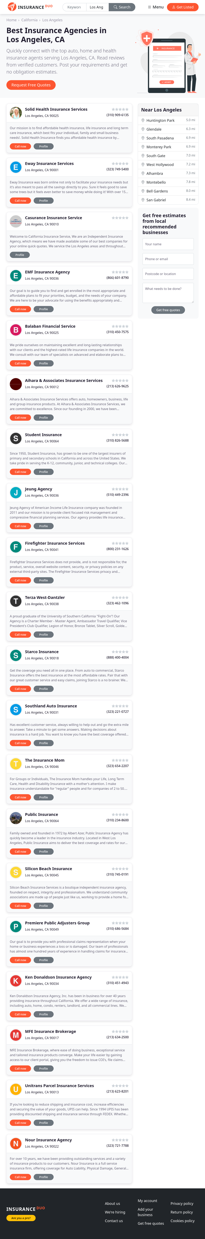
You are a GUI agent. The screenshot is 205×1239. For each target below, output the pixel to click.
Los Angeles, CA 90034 (42, 983)
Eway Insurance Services (49, 163)
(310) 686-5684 (118, 928)
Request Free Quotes (31, 85)
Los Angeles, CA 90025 (42, 116)
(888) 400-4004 (118, 657)
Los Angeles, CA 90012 (42, 387)
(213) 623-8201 (118, 1091)
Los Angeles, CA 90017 (42, 1038)
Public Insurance (41, 814)
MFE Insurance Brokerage (50, 1031)
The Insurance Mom (44, 760)
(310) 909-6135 (118, 115)
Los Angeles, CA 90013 (42, 1092)
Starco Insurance (42, 651)
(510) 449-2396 (118, 494)
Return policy (182, 1212)
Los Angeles (52, 19)
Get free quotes (168, 310)
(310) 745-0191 (118, 874)
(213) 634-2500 (118, 1037)
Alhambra (168, 173)
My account (147, 1200)
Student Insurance (43, 434)
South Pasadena (168, 137)
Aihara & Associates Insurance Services (64, 380)
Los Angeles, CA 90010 (42, 224)
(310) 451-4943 (118, 983)
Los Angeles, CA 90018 (42, 658)
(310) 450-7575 (118, 332)
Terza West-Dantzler (45, 597)
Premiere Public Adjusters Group (57, 923)
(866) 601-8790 (118, 277)
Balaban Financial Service (50, 326)
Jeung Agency (38, 489)
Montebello (168, 182)
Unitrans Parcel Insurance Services (59, 1085)
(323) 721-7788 (118, 1145)
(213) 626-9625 (118, 386)
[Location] (97, 7)
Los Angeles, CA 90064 (42, 441)
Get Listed (183, 7)
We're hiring (115, 1212)
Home (11, 19)
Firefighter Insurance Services (55, 543)
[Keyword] (74, 7)
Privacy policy (182, 1203)
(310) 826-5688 (118, 440)
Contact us (114, 1220)
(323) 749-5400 (118, 169)
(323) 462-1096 (118, 603)
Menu (156, 7)
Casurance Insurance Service (53, 217)
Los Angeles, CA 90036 (42, 278)
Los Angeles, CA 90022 (42, 1146)
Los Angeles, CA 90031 (42, 712)
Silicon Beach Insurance (48, 868)
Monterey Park (168, 146)
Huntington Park (168, 120)
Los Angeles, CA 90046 (42, 766)
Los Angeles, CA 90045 (42, 875)
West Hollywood (168, 164)
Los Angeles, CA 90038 (42, 604)
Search (122, 7)
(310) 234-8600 (118, 820)
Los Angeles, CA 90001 (42, 170)
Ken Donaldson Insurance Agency (58, 977)
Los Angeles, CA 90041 (42, 549)
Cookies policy (183, 1220)
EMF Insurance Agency (47, 272)
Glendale (168, 129)
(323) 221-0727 (118, 711)
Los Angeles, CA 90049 (42, 929)
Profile (43, 146)
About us (112, 1203)
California (29, 19)
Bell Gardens (168, 190)
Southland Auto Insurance (51, 706)
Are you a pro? (21, 1218)
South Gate (168, 155)
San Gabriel (168, 199)
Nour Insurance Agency (48, 1140)
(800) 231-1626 (118, 549)
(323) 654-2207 (118, 766)
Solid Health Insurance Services (56, 109)
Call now (20, 146)
